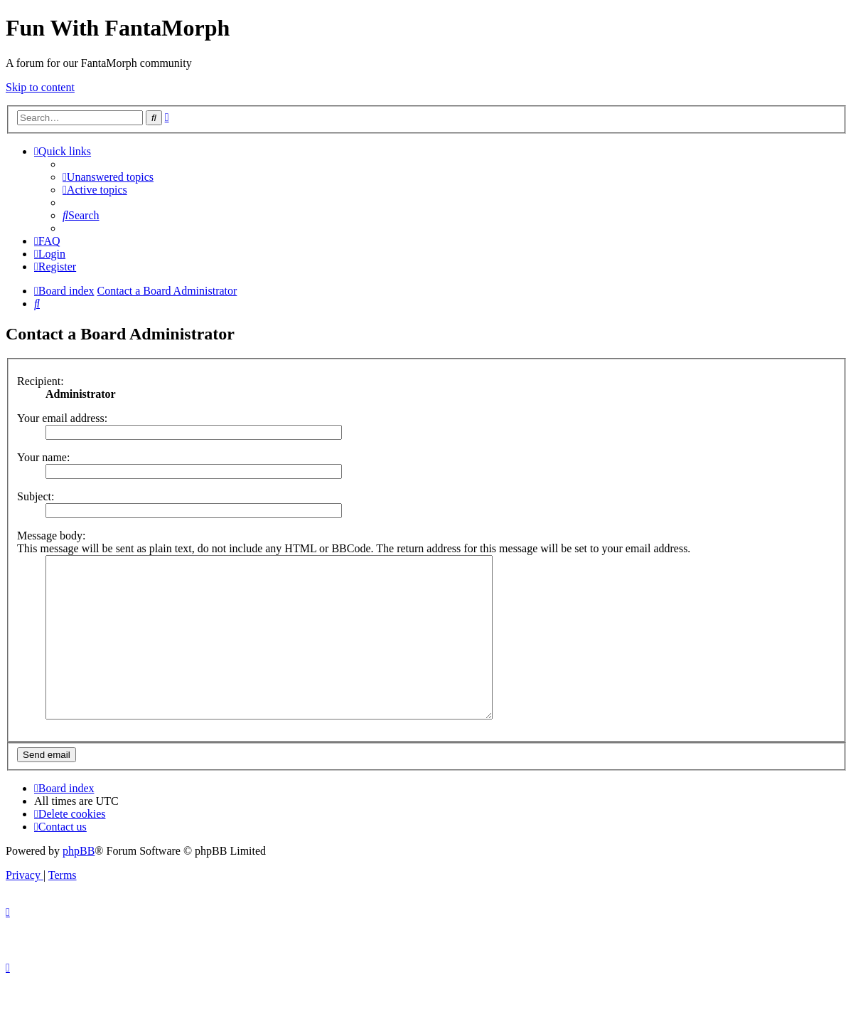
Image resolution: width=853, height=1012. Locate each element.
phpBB (79, 883)
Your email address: (62, 418)
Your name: (43, 457)
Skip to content (40, 87)
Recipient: (40, 381)
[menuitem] (108, 177)
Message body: (51, 535)
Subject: (35, 496)
